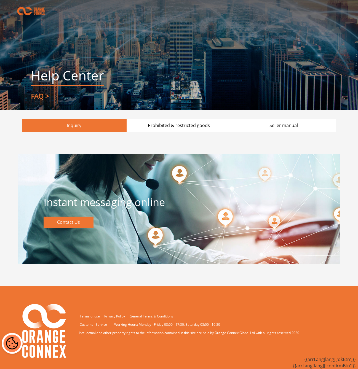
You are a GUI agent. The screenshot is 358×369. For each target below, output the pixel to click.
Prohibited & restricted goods (179, 125)
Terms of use (90, 316)
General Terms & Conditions (151, 316)
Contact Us (68, 222)
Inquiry (74, 125)
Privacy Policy (114, 316)
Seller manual (283, 125)
